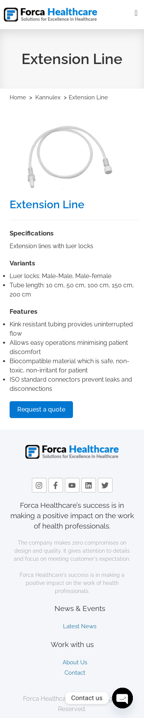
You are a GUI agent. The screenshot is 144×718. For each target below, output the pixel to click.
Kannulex (48, 97)
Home (18, 97)
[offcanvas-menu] (136, 13)
